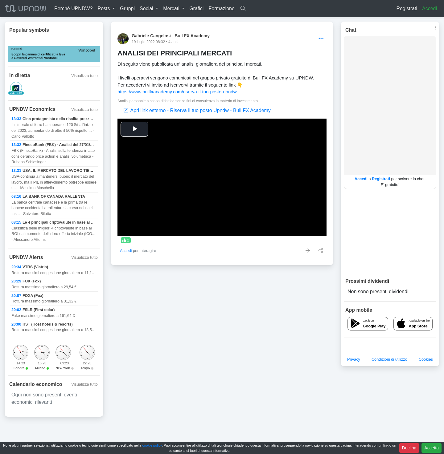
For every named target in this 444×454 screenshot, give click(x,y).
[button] (106, 8)
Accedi (429, 8)
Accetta (431, 447)
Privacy (353, 359)
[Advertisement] (390, 235)
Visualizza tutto (84, 75)
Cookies (426, 359)
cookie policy (152, 445)
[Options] (321, 38)
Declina (409, 447)
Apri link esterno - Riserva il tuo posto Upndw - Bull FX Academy (197, 110)
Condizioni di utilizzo (389, 359)
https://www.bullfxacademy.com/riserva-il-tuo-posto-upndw (177, 91)
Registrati (406, 8)
